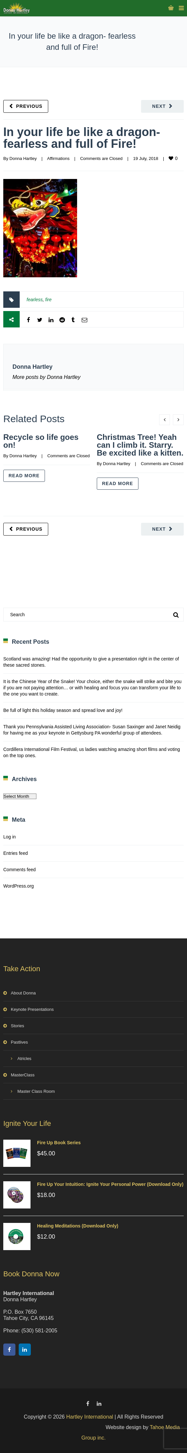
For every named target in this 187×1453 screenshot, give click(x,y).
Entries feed (15, 853)
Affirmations (58, 158)
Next (159, 106)
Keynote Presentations (32, 1009)
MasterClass (22, 1074)
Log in (9, 836)
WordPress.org (18, 886)
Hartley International (89, 1417)
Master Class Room (36, 1091)
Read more (24, 475)
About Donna (23, 993)
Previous (29, 106)
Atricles (24, 1058)
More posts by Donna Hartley (46, 377)
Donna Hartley (23, 158)
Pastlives (19, 1042)
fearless (35, 299)
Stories (17, 1025)
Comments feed (19, 869)
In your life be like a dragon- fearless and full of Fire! (81, 137)
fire (48, 299)
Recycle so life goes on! (40, 441)
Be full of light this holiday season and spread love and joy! (62, 710)
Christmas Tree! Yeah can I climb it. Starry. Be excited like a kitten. (140, 445)
